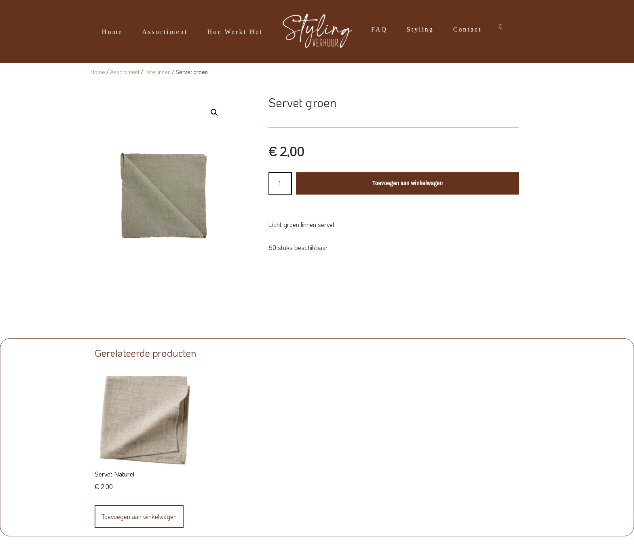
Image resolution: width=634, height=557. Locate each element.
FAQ (379, 29)
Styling (420, 29)
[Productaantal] (280, 183)
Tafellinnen (157, 72)
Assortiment (165, 31)
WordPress (184, 546)
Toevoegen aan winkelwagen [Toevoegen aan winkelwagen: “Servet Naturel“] (139, 516)
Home (112, 31)
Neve (94, 546)
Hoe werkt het (235, 31)
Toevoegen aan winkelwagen (407, 183)
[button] (214, 112)
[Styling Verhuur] (317, 31)
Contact (467, 29)
